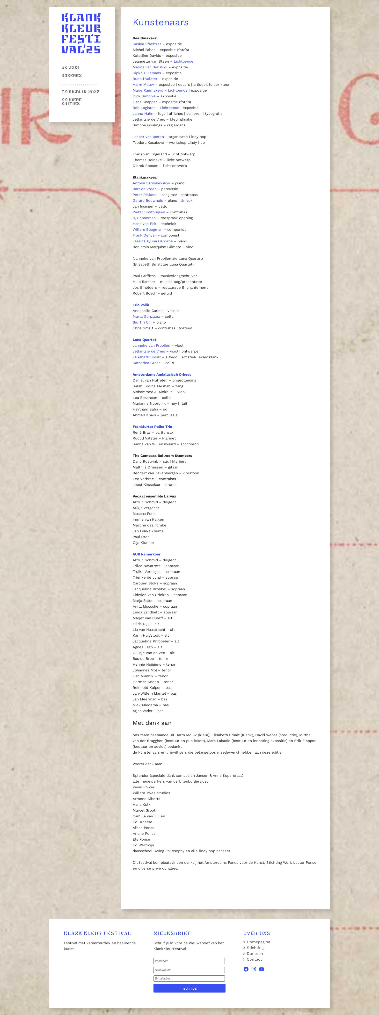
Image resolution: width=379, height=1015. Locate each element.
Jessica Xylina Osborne (153, 241)
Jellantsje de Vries (149, 351)
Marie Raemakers (148, 90)
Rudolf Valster (145, 79)
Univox (186, 200)
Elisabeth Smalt (147, 357)
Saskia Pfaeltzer (147, 44)
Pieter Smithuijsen (149, 212)
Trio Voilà (141, 305)
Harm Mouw (143, 84)
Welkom (70, 68)
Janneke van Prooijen (151, 345)
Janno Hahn (143, 113)
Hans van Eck (144, 224)
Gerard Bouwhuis (148, 200)
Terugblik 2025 (80, 92)
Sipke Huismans (147, 73)
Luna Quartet (144, 340)
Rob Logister (144, 108)
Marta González (146, 316)
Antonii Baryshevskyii (151, 183)
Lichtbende (183, 61)
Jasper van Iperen (148, 137)
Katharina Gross (146, 363)
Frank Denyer (144, 235)
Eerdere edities (71, 102)
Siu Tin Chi (142, 322)
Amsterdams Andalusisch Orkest (162, 374)
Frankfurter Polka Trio (152, 427)
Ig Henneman (144, 218)
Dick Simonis (144, 96)
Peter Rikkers (145, 195)
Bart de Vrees (144, 189)
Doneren (71, 76)
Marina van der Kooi (150, 67)
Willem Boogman (147, 229)
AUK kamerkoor (146, 554)
